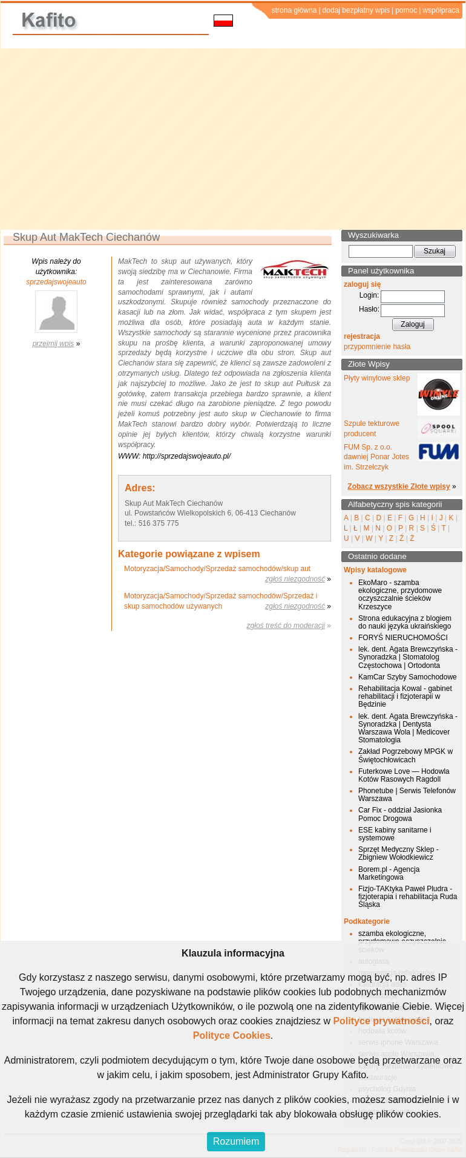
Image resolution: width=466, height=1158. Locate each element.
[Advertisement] (233, 139)
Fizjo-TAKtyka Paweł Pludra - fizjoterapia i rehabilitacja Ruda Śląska (407, 897)
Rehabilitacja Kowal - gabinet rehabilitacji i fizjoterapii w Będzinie (405, 696)
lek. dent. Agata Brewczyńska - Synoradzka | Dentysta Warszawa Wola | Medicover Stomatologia (408, 728)
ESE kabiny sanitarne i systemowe (395, 834)
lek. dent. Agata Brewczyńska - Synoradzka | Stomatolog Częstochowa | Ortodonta (408, 657)
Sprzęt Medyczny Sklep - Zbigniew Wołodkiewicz (398, 853)
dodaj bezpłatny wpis (356, 10)
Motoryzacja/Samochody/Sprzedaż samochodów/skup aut (217, 568)
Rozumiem (236, 1141)
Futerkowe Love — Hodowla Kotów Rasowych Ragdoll (404, 775)
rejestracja (362, 336)
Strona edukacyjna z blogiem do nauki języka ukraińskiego (404, 622)
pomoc (406, 10)
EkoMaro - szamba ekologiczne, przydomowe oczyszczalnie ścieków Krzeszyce (400, 594)
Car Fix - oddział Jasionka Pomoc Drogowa (400, 814)
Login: (369, 295)
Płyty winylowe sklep (377, 378)
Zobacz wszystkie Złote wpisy (398, 486)
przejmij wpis (53, 343)
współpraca (440, 10)
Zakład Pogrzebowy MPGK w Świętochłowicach (405, 755)
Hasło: (369, 309)
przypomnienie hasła (377, 346)
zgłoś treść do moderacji (286, 625)
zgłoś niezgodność (295, 579)
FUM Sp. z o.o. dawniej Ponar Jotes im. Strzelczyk (376, 457)
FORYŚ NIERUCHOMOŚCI (403, 637)
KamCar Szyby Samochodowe (407, 677)
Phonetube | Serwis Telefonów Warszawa (407, 795)
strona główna (294, 10)
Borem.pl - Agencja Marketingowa (388, 873)
